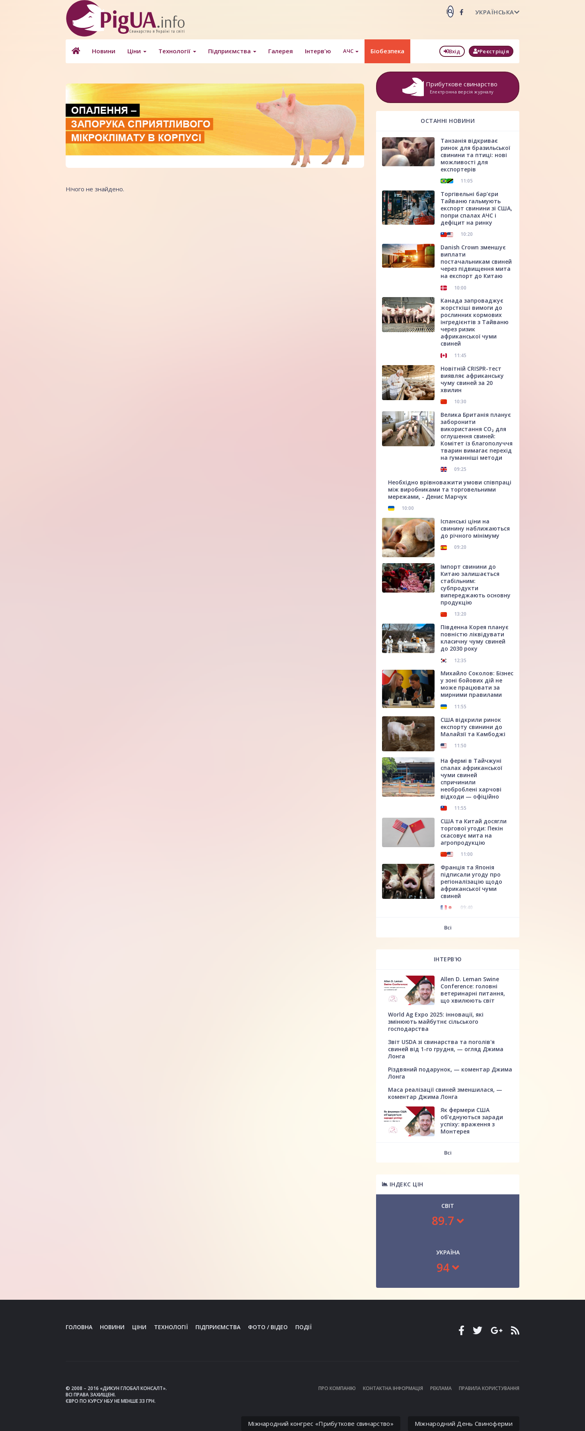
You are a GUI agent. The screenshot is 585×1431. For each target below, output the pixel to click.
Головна (79, 1327)
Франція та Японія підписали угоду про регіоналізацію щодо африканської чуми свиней (471, 881)
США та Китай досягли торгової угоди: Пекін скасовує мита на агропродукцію (474, 831)
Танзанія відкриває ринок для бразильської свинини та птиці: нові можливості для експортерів (475, 155)
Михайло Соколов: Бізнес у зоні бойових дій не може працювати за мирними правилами (477, 683)
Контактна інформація (393, 1388)
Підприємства (232, 51)
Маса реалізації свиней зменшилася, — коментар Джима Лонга (445, 1093)
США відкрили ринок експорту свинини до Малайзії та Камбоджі (473, 727)
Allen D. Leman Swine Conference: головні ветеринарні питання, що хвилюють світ (473, 989)
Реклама (441, 1388)
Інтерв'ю (318, 51)
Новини (103, 51)
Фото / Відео (268, 1327)
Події (303, 1327)
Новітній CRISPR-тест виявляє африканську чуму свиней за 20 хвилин (472, 379)
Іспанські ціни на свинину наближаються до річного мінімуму (475, 528)
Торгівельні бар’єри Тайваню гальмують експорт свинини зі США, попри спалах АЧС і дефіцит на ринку (476, 208)
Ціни (136, 51)
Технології (177, 51)
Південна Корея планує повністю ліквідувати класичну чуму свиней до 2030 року (475, 637)
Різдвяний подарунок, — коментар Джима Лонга (450, 1072)
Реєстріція (491, 51)
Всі (448, 927)
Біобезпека (387, 51)
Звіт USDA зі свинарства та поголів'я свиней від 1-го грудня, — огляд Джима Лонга (445, 1049)
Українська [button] (497, 12)
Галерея (280, 51)
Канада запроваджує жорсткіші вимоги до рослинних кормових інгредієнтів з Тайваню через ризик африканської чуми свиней (475, 322)
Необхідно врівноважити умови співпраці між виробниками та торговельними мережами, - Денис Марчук (449, 489)
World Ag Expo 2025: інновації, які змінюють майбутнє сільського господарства (436, 1021)
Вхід (452, 51)
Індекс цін (402, 1184)
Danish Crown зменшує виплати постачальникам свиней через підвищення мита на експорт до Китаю (476, 261)
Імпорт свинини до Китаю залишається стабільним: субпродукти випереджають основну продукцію (476, 584)
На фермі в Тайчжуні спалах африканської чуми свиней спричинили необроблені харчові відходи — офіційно (471, 778)
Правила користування (489, 1388)
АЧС (351, 50)
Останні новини (448, 120)
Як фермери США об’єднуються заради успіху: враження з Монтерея (472, 1120)
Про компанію (337, 1388)
